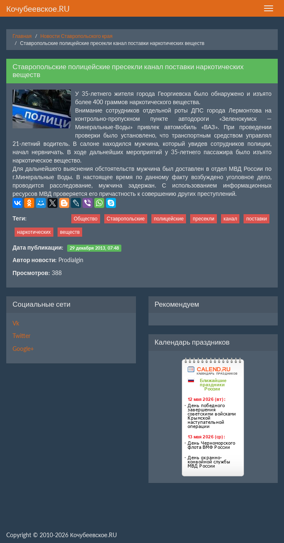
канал (230, 218)
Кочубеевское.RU (38, 8)
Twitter (21, 335)
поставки (256, 218)
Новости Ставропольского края (76, 36)
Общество (86, 218)
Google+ (23, 348)
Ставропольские (126, 218)
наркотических (34, 232)
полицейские (168, 218)
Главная (22, 36)
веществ (70, 232)
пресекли (203, 218)
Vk (16, 323)
